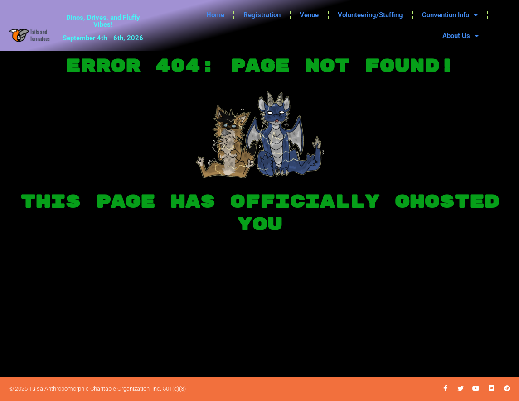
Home (215, 15)
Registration (262, 15)
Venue (309, 15)
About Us (460, 36)
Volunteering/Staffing (370, 15)
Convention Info (450, 15)
